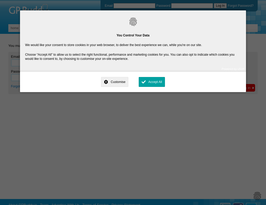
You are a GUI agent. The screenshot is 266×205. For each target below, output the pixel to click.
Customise (118, 82)
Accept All (155, 82)
